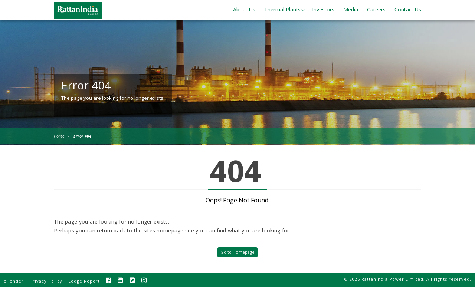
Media (350, 9)
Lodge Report (84, 281)
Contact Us (407, 9)
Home (59, 136)
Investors (323, 9)
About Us (244, 9)
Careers (376, 9)
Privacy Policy (46, 281)
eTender (14, 281)
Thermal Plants (282, 9)
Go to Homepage (237, 252)
